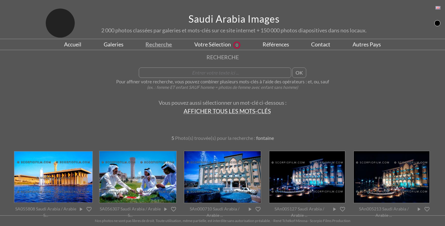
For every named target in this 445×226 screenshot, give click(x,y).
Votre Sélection (217, 44)
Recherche (158, 44)
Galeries (114, 44)
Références (276, 44)
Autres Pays (367, 44)
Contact (320, 44)
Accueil (72, 44)
